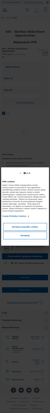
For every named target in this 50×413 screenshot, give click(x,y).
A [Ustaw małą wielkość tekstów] (25, 173)
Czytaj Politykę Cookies (14, 216)
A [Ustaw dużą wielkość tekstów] (29, 173)
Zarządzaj (24, 235)
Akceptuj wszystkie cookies (25, 227)
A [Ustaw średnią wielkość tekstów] (27, 173)
